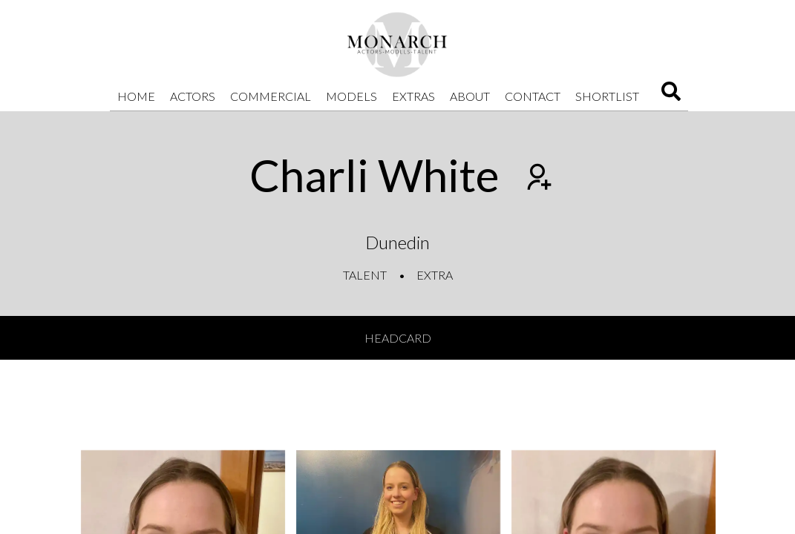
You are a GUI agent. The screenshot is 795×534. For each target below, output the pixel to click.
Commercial (270, 96)
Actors (192, 96)
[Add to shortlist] (537, 179)
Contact (532, 96)
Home (136, 96)
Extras (413, 96)
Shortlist (607, 96)
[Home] (397, 44)
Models (351, 96)
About (470, 96)
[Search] (671, 96)
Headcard (397, 338)
